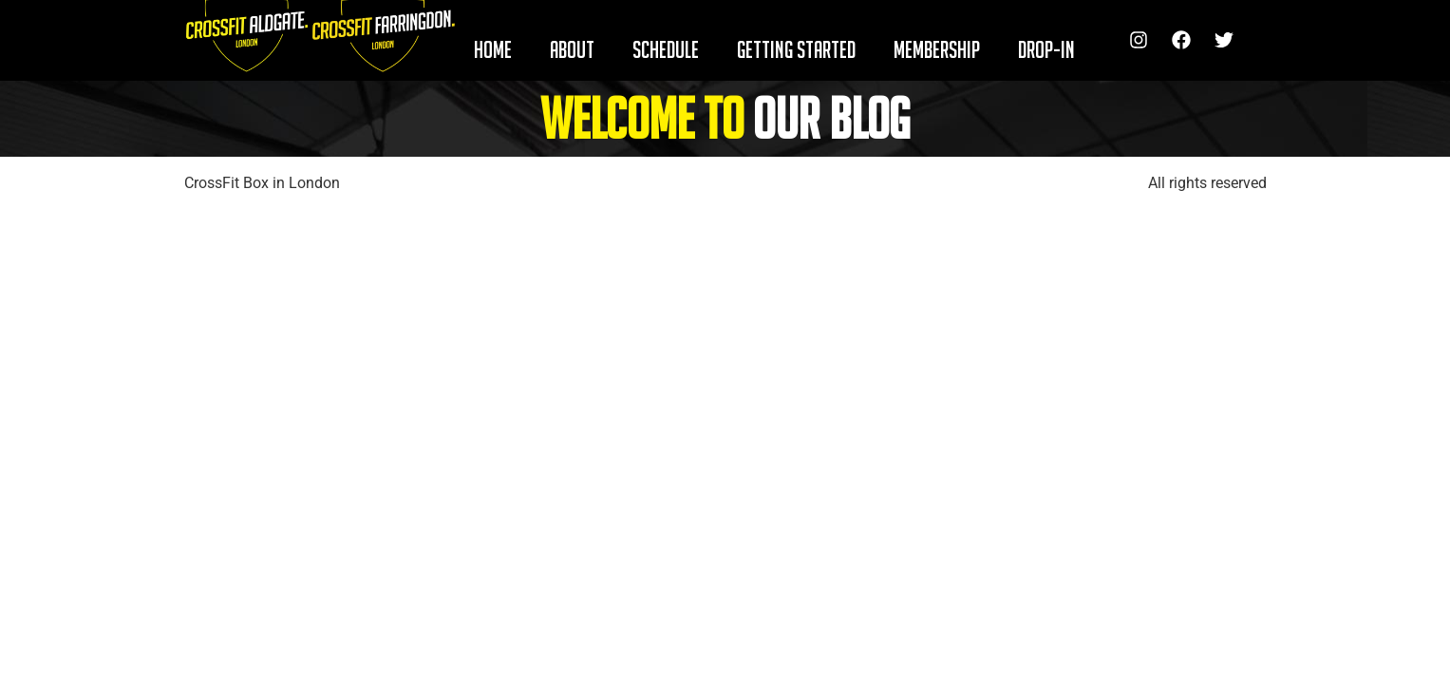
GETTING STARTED (796, 49)
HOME (493, 49)
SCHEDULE (665, 49)
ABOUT (572, 49)
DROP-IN (1046, 49)
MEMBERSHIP (937, 49)
